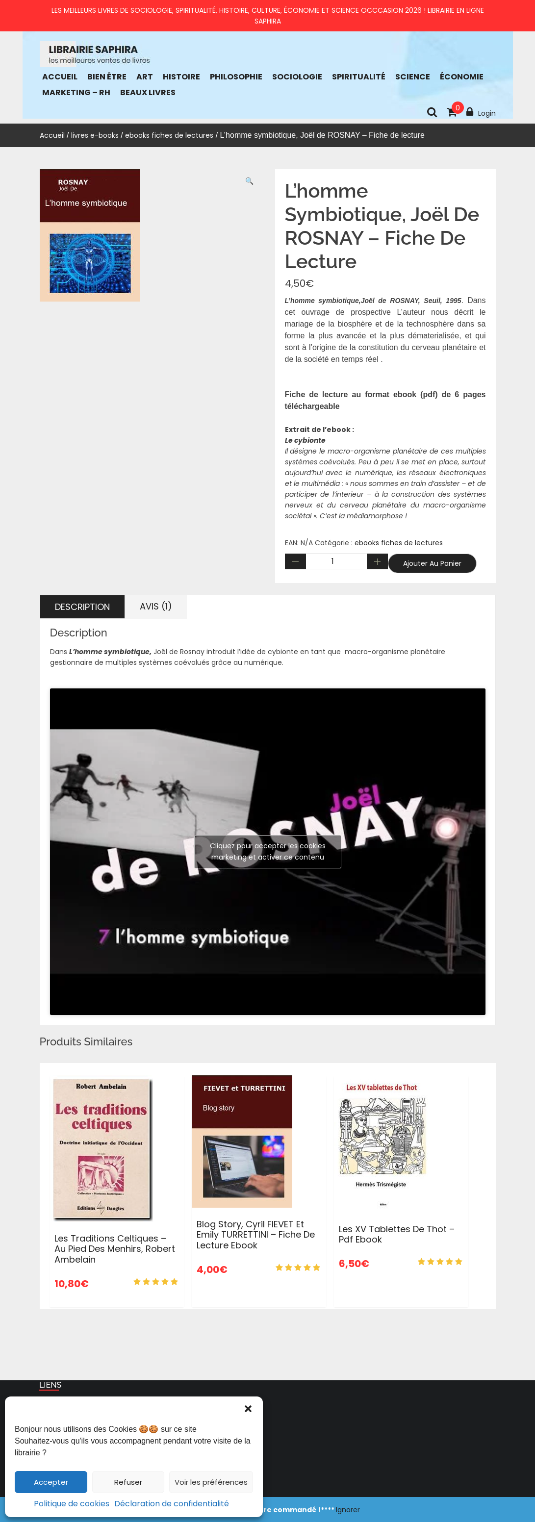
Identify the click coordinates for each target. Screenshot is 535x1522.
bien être (107, 76)
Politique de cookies (71, 1503)
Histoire (181, 76)
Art (144, 76)
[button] (248, 1409)
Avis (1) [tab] (156, 606)
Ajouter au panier (432, 563)
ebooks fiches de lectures (169, 135)
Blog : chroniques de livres (93, 1470)
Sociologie (297, 76)
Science (412, 76)
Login (481, 112)
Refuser (128, 1482)
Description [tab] (82, 607)
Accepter (51, 1482)
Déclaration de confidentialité (171, 1503)
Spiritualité (358, 76)
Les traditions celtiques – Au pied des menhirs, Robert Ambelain (114, 1249)
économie (462, 76)
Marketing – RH (76, 92)
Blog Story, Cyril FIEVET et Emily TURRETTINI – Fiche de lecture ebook (256, 1234)
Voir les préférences (211, 1482)
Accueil (59, 76)
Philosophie (236, 76)
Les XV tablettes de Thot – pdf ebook (397, 1234)
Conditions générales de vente (101, 1426)
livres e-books (95, 135)
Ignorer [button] (348, 1510)
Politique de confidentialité (95, 1441)
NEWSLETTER (69, 1485)
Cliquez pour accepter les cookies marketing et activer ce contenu (268, 851)
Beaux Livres (148, 92)
